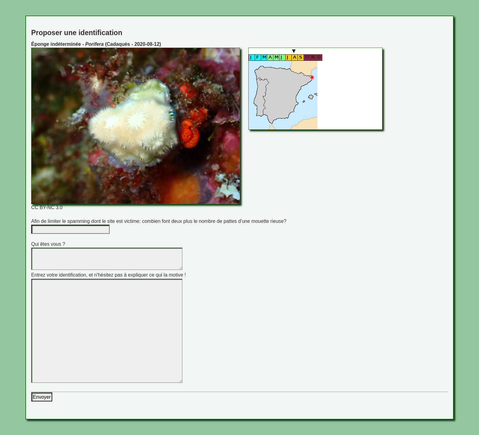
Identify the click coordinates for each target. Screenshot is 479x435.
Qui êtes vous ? (48, 244)
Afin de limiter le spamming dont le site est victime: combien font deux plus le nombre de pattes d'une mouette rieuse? (159, 221)
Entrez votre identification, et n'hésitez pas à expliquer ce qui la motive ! (108, 274)
